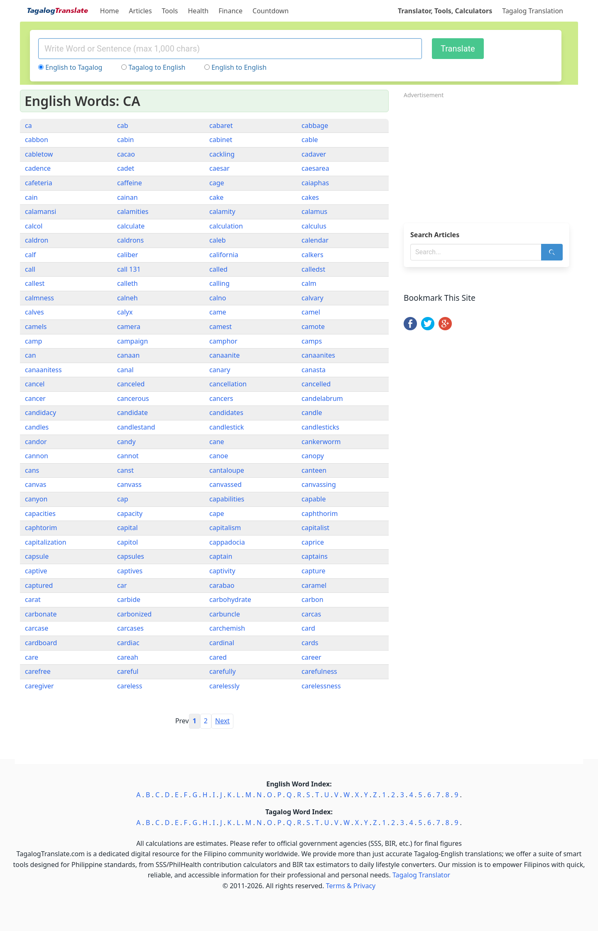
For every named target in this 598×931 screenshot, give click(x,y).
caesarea (315, 168)
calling (219, 283)
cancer (35, 398)
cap (122, 499)
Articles (140, 10)
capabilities (226, 499)
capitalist (315, 527)
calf (30, 254)
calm (308, 283)
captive (36, 570)
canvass (129, 484)
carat (33, 599)
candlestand (136, 427)
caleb (217, 240)
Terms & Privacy (350, 885)
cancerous (133, 398)
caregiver (39, 685)
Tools (170, 10)
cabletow (39, 154)
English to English (239, 67)
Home (109, 10)
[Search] (552, 252)
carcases (130, 628)
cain (31, 197)
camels (36, 326)
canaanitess (43, 369)
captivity (222, 570)
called (218, 269)
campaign (132, 341)
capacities (40, 513)
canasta (313, 369)
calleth (127, 283)
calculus (313, 226)
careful (128, 671)
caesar (219, 168)
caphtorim (41, 527)
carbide (128, 599)
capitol (127, 542)
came (217, 312)
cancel (34, 383)
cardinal (221, 642)
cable (309, 139)
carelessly (224, 685)
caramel (313, 585)
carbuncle (224, 614)
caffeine (129, 182)
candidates (226, 412)
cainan (127, 197)
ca (28, 125)
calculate (131, 226)
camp (33, 341)
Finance (230, 10)
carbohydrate (230, 599)
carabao (221, 585)
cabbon (36, 139)
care (31, 657)
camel (310, 312)
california (223, 254)
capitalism (225, 527)
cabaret (221, 125)
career (311, 657)
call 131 (129, 269)
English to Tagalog (73, 67)
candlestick (226, 427)
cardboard (41, 642)
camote (313, 326)
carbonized (134, 614)
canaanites (318, 355)
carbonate (40, 614)
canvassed (225, 484)
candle (311, 412)
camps (311, 341)
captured (39, 585)
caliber (127, 254)
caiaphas (315, 182)
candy (126, 441)
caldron (36, 240)
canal (125, 369)
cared (218, 657)
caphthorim (319, 513)
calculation (226, 226)
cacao (126, 154)
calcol (33, 226)
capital (127, 527)
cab (122, 125)
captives (129, 570)
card (308, 628)
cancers (221, 398)
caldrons (130, 240)
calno (217, 297)
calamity (222, 211)
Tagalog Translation (532, 10)
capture (313, 570)
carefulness (319, 671)
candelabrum (322, 398)
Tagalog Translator (421, 874)
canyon (36, 499)
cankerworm (321, 441)
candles (37, 427)
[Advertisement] (491, 158)
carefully (222, 671)
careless (129, 685)
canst (125, 470)
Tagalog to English (156, 67)
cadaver (313, 154)
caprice (312, 542)
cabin (125, 139)
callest (34, 283)
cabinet (220, 139)
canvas (35, 484)
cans (32, 470)
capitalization (45, 542)
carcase (36, 628)
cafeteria (38, 182)
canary (219, 369)
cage (216, 182)
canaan (128, 355)
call (30, 269)
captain (220, 556)
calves (34, 312)
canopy (312, 455)
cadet (125, 168)
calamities (132, 211)
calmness (39, 297)
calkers (312, 254)
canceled (131, 383)
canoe (218, 455)
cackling (222, 154)
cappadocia (227, 542)
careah (127, 657)
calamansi (40, 211)
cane (216, 441)
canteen (313, 470)
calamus (314, 211)
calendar (314, 240)
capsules (130, 556)
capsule (37, 556)
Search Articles (434, 234)
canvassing (318, 484)
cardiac (128, 642)
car (122, 585)
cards (309, 642)
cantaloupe (226, 470)
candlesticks (320, 427)
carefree (38, 671)
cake (216, 197)
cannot (128, 455)
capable (313, 499)
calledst (313, 269)
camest (220, 326)
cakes (310, 197)
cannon (36, 455)
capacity (129, 513)
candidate (132, 412)
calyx (124, 312)
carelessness (321, 685)
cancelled (316, 383)
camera (128, 326)
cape (216, 513)
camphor (223, 341)
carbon (312, 599)
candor (36, 441)
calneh (127, 297)
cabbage (314, 125)
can (30, 355)
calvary (312, 297)
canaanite (224, 355)
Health (198, 10)
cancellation (228, 383)
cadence (38, 168)
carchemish (227, 628)
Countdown (270, 10)
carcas (311, 614)
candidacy (40, 412)
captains (314, 556)
